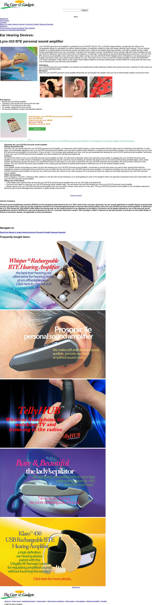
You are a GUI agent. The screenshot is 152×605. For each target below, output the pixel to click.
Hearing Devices (18, 24)
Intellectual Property (28, 601)
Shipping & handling (93, 601)
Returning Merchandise (17, 30)
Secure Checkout (17, 28)
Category (3, 22)
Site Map (104, 601)
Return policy (69, 601)
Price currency (5, 28)
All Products (4, 20)
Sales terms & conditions (56, 601)
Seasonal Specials (46, 24)
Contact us (4, 30)
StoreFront (4, 19)
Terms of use (16, 601)
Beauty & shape (6, 24)
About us (7, 601)
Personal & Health (32, 24)
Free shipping (30, 28)
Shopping (3, 26)
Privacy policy (41, 601)
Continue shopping (76, 195)
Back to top (76, 587)
